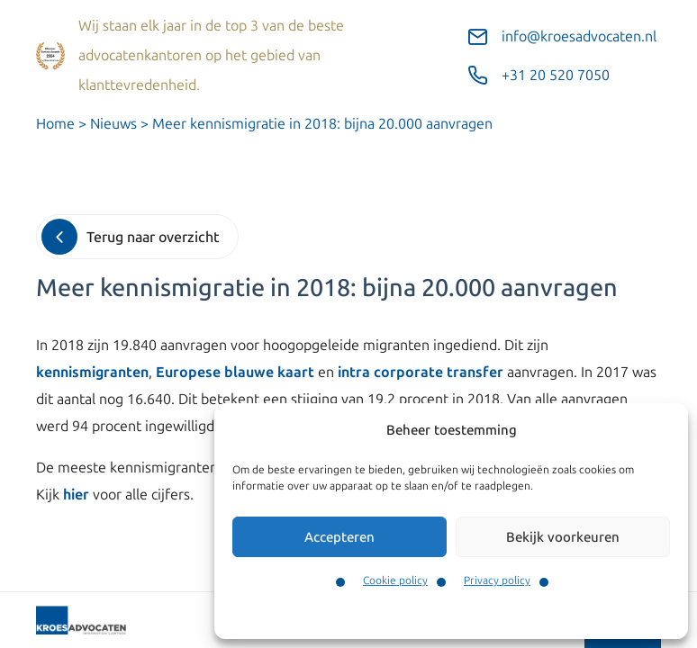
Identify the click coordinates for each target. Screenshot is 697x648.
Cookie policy (395, 580)
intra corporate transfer (420, 372)
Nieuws (113, 123)
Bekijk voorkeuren (563, 537)
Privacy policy (497, 580)
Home (55, 123)
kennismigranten (92, 372)
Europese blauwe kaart (235, 372)
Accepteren (339, 537)
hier (76, 494)
